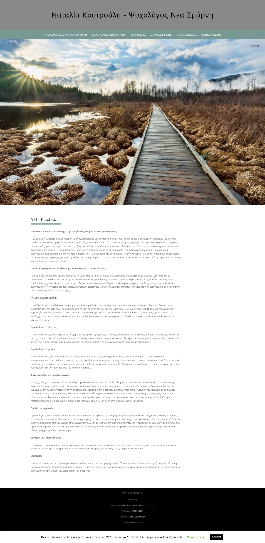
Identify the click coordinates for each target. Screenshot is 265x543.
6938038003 (137, 511)
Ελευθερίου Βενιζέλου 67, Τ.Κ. (132, 505)
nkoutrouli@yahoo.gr (135, 517)
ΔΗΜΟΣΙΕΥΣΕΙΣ (161, 34)
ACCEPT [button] (216, 537)
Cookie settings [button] (196, 537)
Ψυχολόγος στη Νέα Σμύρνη (65, 34)
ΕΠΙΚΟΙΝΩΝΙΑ (211, 34)
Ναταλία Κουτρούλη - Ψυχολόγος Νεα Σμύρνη (132, 15)
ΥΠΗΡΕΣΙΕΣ (138, 34)
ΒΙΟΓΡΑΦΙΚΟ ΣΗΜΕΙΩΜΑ (108, 34)
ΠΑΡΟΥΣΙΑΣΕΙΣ (187, 34)
